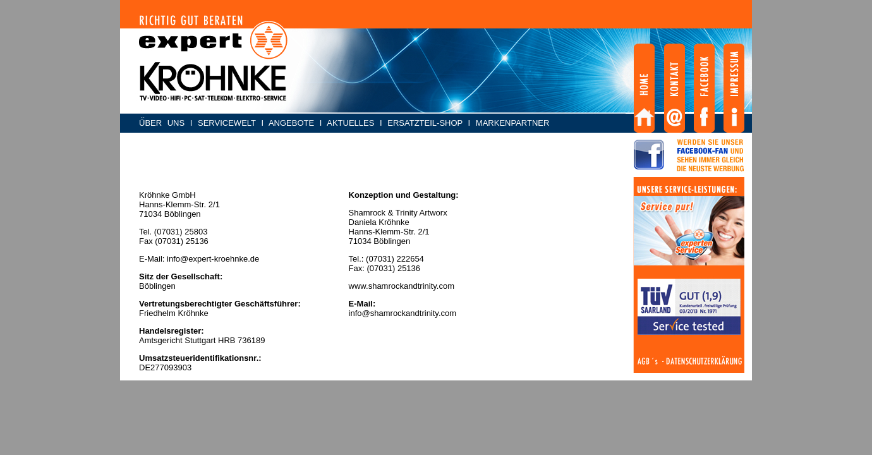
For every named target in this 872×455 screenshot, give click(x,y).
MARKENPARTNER (513, 123)
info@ (359, 313)
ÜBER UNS (162, 123)
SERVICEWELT (227, 123)
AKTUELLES (350, 123)
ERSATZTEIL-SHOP (425, 123)
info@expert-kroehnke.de (213, 259)
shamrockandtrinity (404, 313)
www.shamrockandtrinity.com (401, 286)
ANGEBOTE (291, 123)
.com (447, 313)
